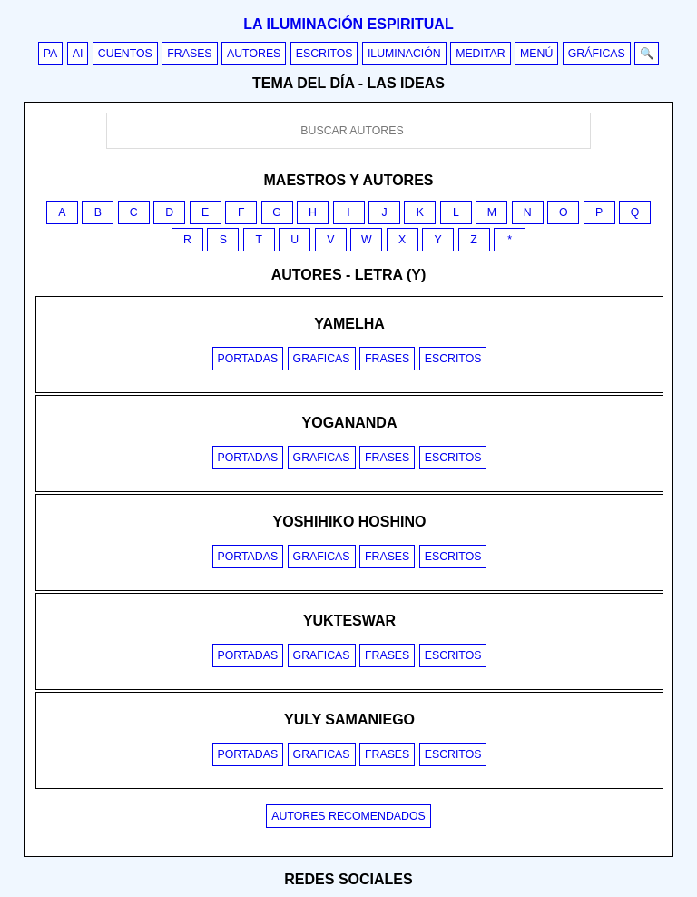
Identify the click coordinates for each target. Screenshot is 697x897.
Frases (189, 53)
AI (78, 53)
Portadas (248, 358)
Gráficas (596, 53)
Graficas (321, 358)
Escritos (324, 53)
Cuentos (125, 53)
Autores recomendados (348, 816)
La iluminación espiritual (348, 24)
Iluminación (404, 53)
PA (51, 53)
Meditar (481, 53)
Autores (253, 53)
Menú (536, 53)
